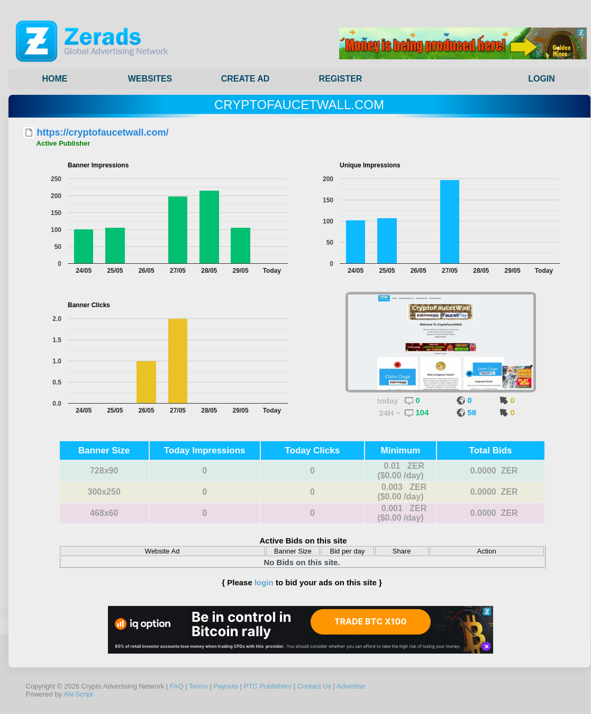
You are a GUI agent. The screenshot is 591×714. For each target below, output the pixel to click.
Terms (198, 686)
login (264, 582)
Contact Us (314, 686)
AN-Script (78, 694)
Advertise (351, 686)
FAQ (177, 686)
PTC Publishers (268, 686)
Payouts (225, 686)
